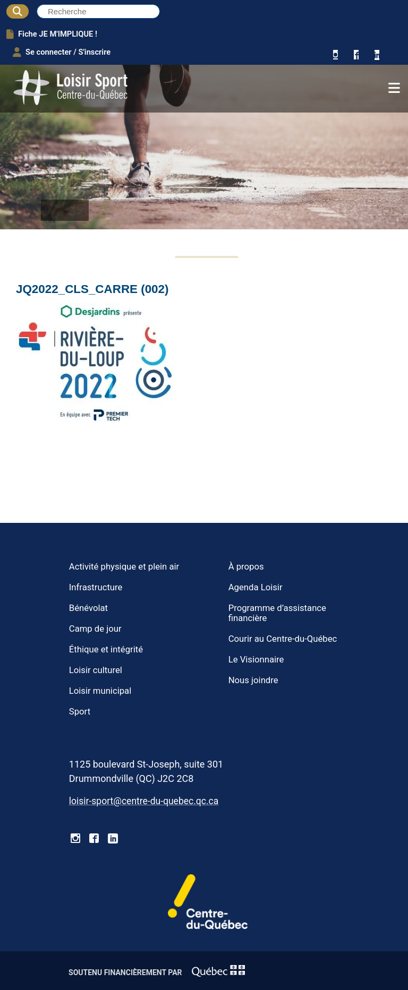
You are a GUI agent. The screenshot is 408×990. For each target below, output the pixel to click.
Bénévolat (88, 608)
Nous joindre (253, 680)
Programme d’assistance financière (277, 613)
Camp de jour (95, 629)
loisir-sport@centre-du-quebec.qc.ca (143, 801)
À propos (246, 567)
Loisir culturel (95, 670)
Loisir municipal (100, 691)
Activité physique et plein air (124, 567)
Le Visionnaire (256, 660)
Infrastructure (96, 587)
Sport (79, 712)
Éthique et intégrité (106, 649)
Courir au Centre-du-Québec (282, 639)
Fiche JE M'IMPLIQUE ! (51, 34)
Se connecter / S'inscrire (61, 52)
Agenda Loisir (255, 587)
